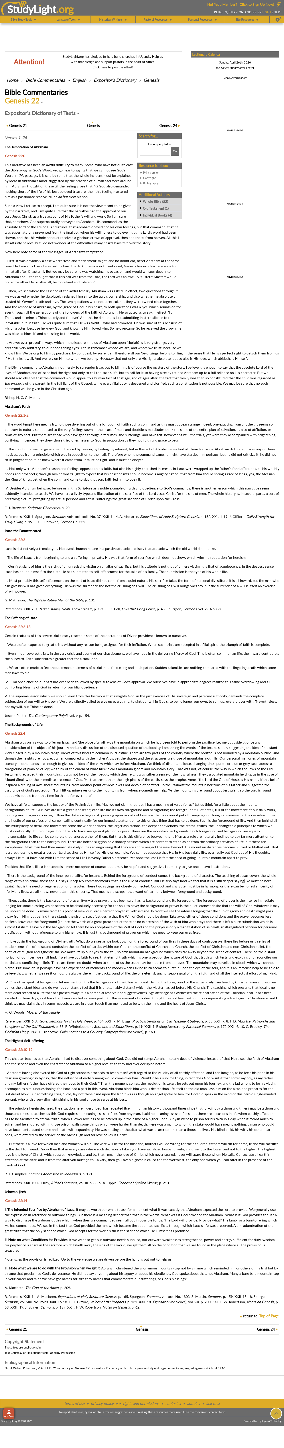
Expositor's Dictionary (115, 80)
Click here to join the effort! (113, 67)
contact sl (173, 1403)
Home (12, 80)
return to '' (261, 1316)
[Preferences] (279, 19)
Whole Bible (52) (155, 201)
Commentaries (45, 80)
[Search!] (175, 151)
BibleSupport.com (37, 1353)
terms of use (74, 1403)
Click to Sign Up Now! (257, 4)
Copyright (149, 178)
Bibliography (151, 183)
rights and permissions (141, 1403)
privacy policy (102, 1403)
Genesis (151, 80)
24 (168, 125)
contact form (217, 1412)
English (79, 80)
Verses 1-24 (16, 137)
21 (18, 125)
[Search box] (155, 151)
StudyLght (31, 9)
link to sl (213, 1403)
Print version (151, 172)
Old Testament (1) (156, 208)
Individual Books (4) (157, 215)
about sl (193, 1403)
